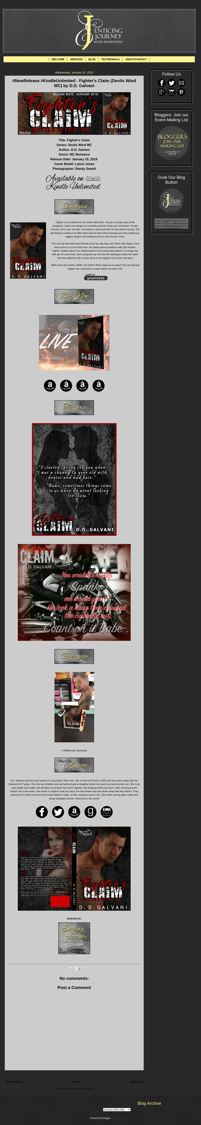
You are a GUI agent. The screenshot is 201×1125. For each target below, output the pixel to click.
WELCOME (58, 59)
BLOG (91, 59)
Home (76, 1081)
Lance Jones (84, 164)
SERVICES (76, 59)
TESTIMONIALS (110, 59)
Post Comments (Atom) (82, 1088)
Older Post (137, 1081)
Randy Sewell (85, 168)
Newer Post (14, 1081)
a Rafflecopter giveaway (74, 750)
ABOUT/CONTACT (136, 59)
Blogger (106, 1118)
